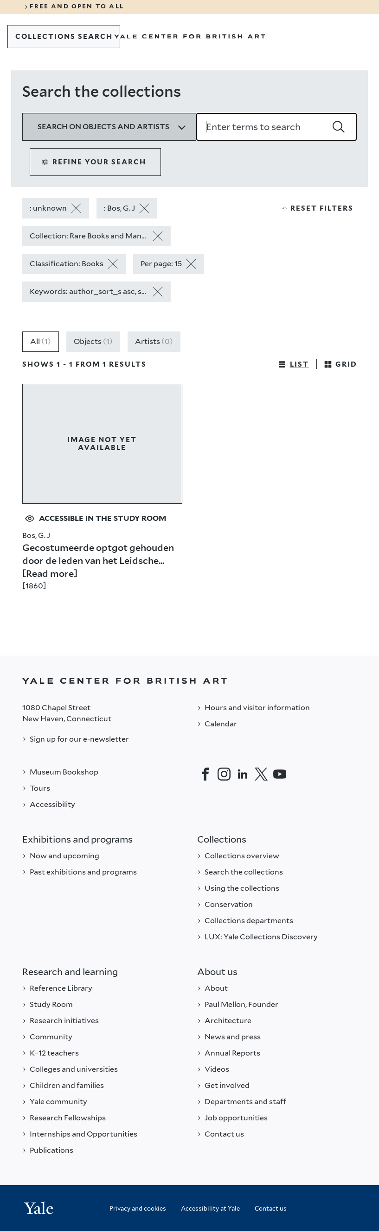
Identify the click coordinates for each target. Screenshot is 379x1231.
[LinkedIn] (242, 774)
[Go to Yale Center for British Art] (189, 36)
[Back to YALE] (189, 681)
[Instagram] (224, 774)
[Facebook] (205, 774)
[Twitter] (261, 774)
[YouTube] (279, 774)
